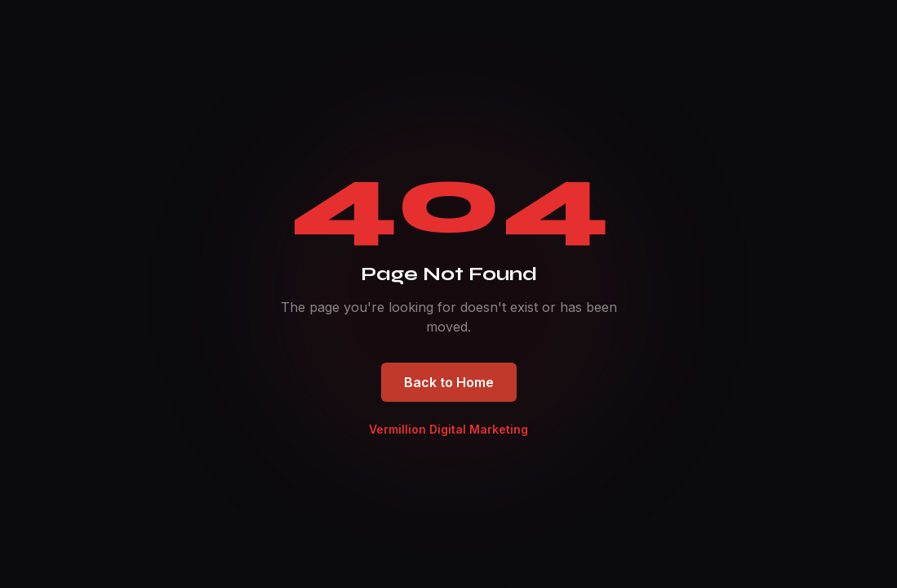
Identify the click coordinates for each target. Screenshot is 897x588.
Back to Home (449, 382)
